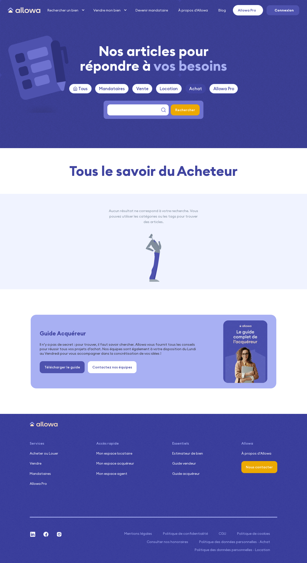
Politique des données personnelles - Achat (234, 542)
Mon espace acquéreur (115, 463)
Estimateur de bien (187, 453)
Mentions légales (138, 533)
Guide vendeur (184, 463)
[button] (65, 10)
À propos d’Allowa (256, 453)
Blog (222, 10)
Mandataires (40, 473)
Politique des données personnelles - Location (232, 550)
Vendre (35, 463)
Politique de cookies (253, 533)
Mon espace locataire (114, 453)
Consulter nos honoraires (167, 542)
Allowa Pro (38, 483)
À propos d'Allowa (193, 10)
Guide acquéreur (186, 473)
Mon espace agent (111, 473)
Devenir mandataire (152, 10)
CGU (222, 533)
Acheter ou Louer (44, 453)
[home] (24, 10)
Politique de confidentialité (185, 533)
